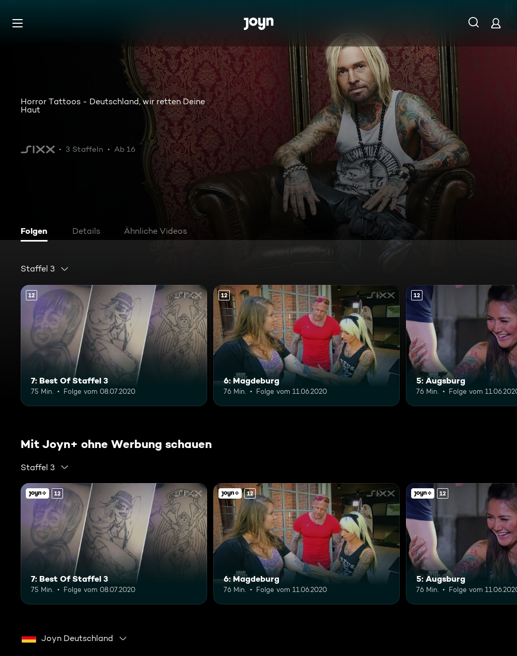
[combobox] (44, 269)
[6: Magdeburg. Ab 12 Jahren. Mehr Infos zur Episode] (306, 345)
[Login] (496, 23)
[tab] (37, 232)
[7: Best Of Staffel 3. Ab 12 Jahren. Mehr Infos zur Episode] (114, 345)
